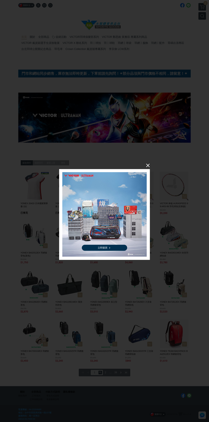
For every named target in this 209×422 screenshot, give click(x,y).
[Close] (148, 165)
